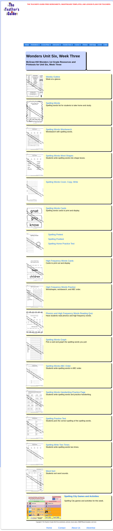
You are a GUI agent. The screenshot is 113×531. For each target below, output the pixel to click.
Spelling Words (53, 103)
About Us (75, 528)
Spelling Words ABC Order (58, 366)
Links (105, 45)
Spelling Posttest (56, 239)
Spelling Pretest (55, 234)
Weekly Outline (53, 77)
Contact (61, 528)
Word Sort (50, 471)
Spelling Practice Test (56, 418)
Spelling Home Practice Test (61, 243)
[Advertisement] (58, 25)
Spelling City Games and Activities (81, 496)
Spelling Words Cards (56, 208)
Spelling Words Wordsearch (59, 129)
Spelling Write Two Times (57, 445)
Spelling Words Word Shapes (59, 156)
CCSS (100, 45)
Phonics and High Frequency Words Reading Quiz (69, 313)
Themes (85, 45)
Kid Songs (93, 45)
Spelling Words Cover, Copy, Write (62, 182)
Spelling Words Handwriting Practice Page (65, 392)
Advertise (91, 528)
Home (27, 45)
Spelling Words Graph (56, 340)
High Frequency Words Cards (60, 261)
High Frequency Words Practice (61, 287)
